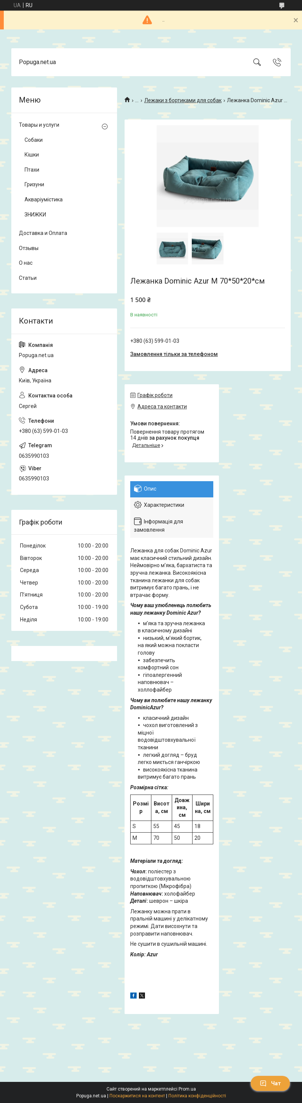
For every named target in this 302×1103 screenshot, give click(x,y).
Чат (270, 1083)
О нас (25, 263)
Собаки (34, 140)
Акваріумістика (44, 199)
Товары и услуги (39, 125)
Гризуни (34, 184)
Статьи (28, 278)
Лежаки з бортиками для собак (183, 100)
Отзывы (29, 248)
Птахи (32, 170)
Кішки (32, 155)
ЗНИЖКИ (35, 215)
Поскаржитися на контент (137, 1095)
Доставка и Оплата (43, 233)
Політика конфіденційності (197, 1095)
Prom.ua (187, 1089)
